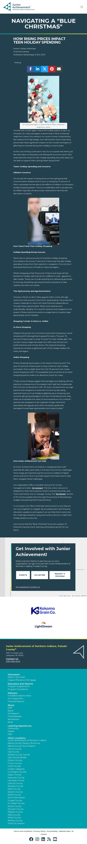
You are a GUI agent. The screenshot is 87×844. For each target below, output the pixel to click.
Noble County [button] (14, 795)
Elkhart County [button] (15, 760)
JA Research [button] (13, 713)
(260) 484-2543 (13, 661)
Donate (23, 575)
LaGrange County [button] (16, 780)
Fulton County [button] (15, 763)
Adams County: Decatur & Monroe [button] (24, 743)
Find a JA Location (16, 823)
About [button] (11, 705)
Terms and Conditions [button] (23, 831)
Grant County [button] (14, 766)
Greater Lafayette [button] (16, 769)
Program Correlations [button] (18, 689)
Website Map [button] (64, 831)
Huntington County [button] (17, 772)
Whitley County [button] (15, 820)
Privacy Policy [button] (40, 831)
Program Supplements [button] (19, 686)
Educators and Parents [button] (20, 684)
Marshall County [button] (15, 786)
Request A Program (60, 575)
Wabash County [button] (15, 812)
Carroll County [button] (15, 749)
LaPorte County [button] (15, 783)
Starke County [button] (14, 806)
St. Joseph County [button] (16, 803)
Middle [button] (11, 731)
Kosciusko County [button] (16, 777)
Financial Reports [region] (16, 701)
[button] (31, 839)
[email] (59, 70)
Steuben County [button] (16, 809)
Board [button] (10, 711)
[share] (30, 70)
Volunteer (39, 575)
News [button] (10, 722)
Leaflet (60, 596)
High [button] (10, 734)
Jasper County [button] (14, 775)
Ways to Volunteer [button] (16, 677)
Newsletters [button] (13, 719)
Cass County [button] (13, 752)
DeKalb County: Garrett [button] (19, 755)
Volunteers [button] (14, 675)
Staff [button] (10, 708)
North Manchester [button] (16, 797)
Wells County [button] (14, 815)
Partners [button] (12, 693)
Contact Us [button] (12, 659)
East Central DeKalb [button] (17, 757)
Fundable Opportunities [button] (19, 696)
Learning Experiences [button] (20, 726)
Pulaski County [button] (15, 800)
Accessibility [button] (52, 831)
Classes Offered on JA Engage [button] (22, 680)
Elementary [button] (13, 728)
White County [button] (14, 818)
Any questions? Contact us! (28, 587)
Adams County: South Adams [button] (21, 746)
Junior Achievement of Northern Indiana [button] (27, 740)
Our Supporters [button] (15, 698)
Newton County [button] (15, 792)
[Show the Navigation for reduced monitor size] (81, 7)
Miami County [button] (14, 789)
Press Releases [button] (15, 716)
